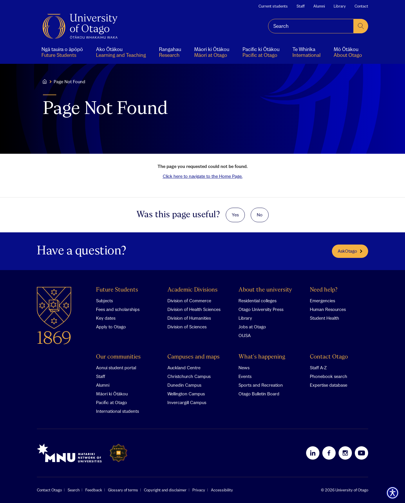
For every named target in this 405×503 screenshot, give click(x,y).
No (260, 214)
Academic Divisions (192, 290)
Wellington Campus (186, 393)
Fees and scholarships (118, 309)
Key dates (105, 318)
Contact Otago (329, 357)
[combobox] (311, 26)
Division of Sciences (187, 326)
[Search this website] (311, 26)
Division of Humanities (189, 318)
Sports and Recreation (260, 385)
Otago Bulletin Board (258, 393)
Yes (235, 214)
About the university (265, 290)
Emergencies (322, 300)
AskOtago (350, 251)
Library (340, 6)
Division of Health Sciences (193, 309)
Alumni (319, 6)
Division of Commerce (189, 300)
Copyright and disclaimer (165, 490)
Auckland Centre (183, 367)
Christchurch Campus (189, 376)
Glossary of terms (123, 490)
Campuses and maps (193, 357)
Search (73, 490)
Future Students (117, 290)
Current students (273, 6)
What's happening (261, 357)
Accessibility (222, 490)
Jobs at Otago (252, 326)
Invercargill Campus (186, 402)
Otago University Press (260, 309)
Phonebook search (328, 376)
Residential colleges (257, 300)
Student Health (324, 318)
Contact (361, 6)
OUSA (244, 335)
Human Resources (328, 309)
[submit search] (361, 26)
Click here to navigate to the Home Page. (203, 176)
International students (117, 411)
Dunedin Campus (184, 385)
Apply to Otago (111, 326)
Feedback (93, 490)
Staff (300, 6)
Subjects (104, 300)
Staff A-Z (318, 367)
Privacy (198, 490)
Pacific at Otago (111, 402)
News (243, 367)
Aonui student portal (116, 367)
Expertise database (328, 385)
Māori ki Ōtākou (112, 393)
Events (245, 376)
